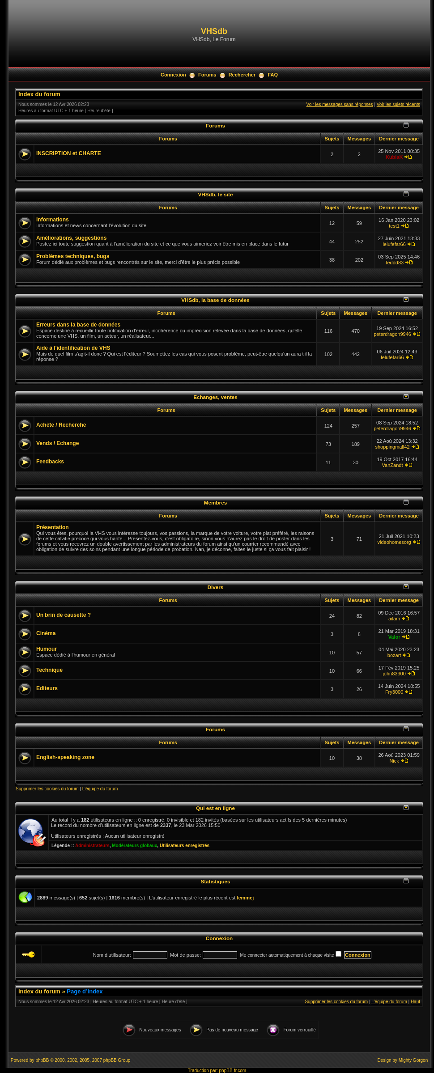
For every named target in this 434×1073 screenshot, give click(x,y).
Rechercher (242, 74)
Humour (46, 649)
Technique (49, 670)
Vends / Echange (57, 443)
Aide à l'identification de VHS (73, 348)
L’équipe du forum (100, 788)
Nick (394, 760)
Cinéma (45, 633)
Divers (216, 587)
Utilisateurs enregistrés (184, 845)
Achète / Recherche (61, 425)
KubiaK (394, 157)
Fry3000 (394, 692)
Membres (215, 502)
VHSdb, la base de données (215, 300)
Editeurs (47, 688)
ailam (394, 618)
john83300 (394, 673)
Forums (207, 74)
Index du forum (39, 94)
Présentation (52, 527)
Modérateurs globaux (134, 845)
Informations (52, 219)
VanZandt (392, 465)
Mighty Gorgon (413, 1060)
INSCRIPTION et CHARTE (68, 153)
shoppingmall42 (392, 447)
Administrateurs (92, 845)
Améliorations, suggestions (71, 238)
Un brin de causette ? (63, 615)
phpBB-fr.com (233, 1070)
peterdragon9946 (392, 334)
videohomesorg (394, 542)
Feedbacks (50, 461)
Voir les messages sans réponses (339, 104)
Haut (415, 1001)
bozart (394, 655)
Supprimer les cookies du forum (47, 788)
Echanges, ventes (215, 397)
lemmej (245, 897)
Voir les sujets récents (398, 104)
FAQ (273, 74)
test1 (394, 226)
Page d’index (84, 991)
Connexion (173, 74)
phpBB (42, 1060)
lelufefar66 (394, 244)
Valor (394, 637)
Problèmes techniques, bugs (72, 256)
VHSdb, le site (215, 194)
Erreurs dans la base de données (78, 325)
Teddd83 (394, 262)
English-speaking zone (65, 757)
